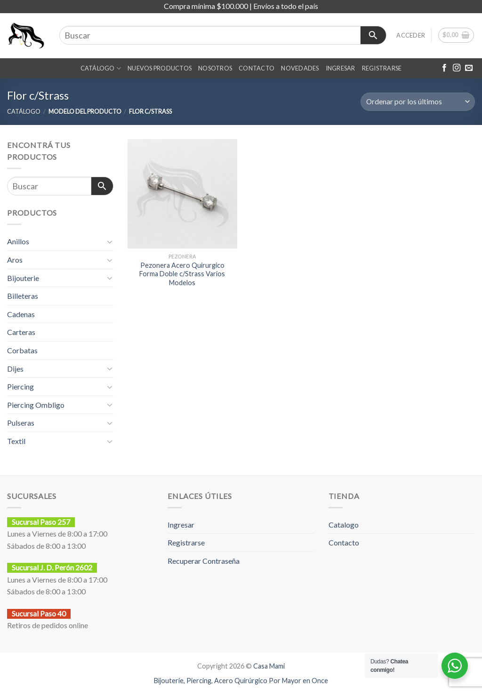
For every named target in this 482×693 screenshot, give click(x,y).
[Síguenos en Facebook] (444, 68)
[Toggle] (109, 241)
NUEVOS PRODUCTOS (160, 68)
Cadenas (21, 314)
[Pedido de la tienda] (418, 102)
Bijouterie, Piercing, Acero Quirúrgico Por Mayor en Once (241, 681)
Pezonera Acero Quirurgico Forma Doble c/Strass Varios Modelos (182, 274)
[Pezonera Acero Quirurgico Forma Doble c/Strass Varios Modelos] (182, 194)
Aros (15, 259)
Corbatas (22, 350)
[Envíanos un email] (469, 68)
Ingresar (181, 524)
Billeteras (22, 295)
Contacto (344, 542)
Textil (16, 440)
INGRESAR (340, 68)
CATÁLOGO (100, 68)
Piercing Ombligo (35, 404)
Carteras (21, 331)
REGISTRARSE (382, 68)
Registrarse (186, 542)
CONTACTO (256, 68)
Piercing (20, 386)
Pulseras (20, 422)
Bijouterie (23, 277)
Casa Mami (269, 666)
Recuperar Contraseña (204, 560)
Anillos (18, 241)
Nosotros (215, 68)
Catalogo (344, 524)
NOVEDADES (300, 68)
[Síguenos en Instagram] (456, 68)
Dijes (15, 368)
